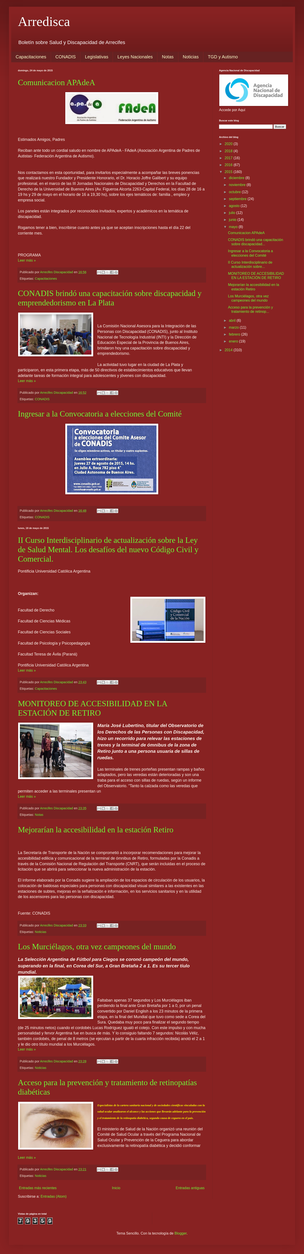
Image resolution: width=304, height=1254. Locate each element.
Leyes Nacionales (135, 56)
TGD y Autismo (223, 56)
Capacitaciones (31, 56)
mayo (234, 227)
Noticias (191, 56)
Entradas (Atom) (53, 1196)
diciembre (237, 178)
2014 (229, 350)
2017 (229, 158)
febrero (235, 334)
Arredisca (44, 21)
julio (232, 213)
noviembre (238, 185)
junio (233, 220)
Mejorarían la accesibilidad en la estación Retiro (95, 829)
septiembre (238, 199)
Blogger (181, 1233)
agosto (235, 206)
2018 (229, 151)
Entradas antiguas (190, 1188)
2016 (229, 165)
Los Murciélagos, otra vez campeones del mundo (97, 946)
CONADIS (65, 56)
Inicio (116, 1188)
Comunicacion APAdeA (56, 82)
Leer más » (27, 260)
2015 (229, 172)
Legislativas (96, 56)
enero (234, 341)
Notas (167, 56)
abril (233, 320)
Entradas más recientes (38, 1188)
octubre (235, 192)
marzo (234, 327)
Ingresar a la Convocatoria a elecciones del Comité (100, 413)
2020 (229, 144)
